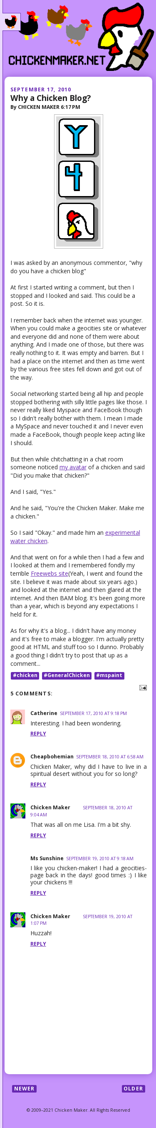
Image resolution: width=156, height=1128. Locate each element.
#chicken (25, 675)
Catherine (43, 713)
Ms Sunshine (47, 858)
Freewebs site (49, 573)
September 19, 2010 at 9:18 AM (100, 858)
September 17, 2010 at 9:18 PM (93, 713)
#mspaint (109, 675)
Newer (24, 1088)
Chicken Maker (50, 807)
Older (133, 1088)
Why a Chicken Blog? (50, 97)
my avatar (73, 467)
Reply (38, 733)
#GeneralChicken (67, 675)
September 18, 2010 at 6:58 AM (110, 757)
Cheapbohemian (52, 756)
